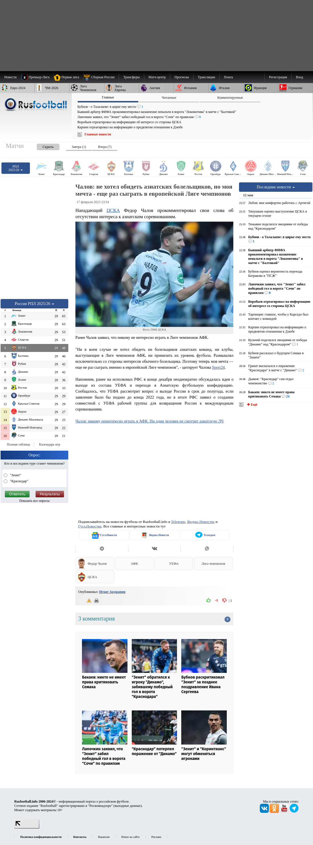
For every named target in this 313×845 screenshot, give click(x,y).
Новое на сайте (130, 836)
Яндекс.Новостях (201, 522)
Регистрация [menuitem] (278, 77)
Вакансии (104, 836)
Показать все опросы (34, 501)
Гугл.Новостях (90, 526)
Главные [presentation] (108, 97)
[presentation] (42, 145)
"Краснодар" (18, 481)
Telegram (178, 522)
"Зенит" (15, 475)
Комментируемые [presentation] (230, 98)
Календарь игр (49, 444)
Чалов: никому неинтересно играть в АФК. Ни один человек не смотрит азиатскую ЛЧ (149, 421)
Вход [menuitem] (299, 77)
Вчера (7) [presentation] (104, 147)
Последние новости (276, 187)
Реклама (156, 836)
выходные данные (128, 806)
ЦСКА (113, 210)
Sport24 (218, 367)
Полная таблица (18, 444)
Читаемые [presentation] (169, 98)
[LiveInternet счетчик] (26, 827)
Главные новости (98, 134)
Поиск (228, 77)
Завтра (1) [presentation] (79, 147)
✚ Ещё (251, 405)
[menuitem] (101, 77)
